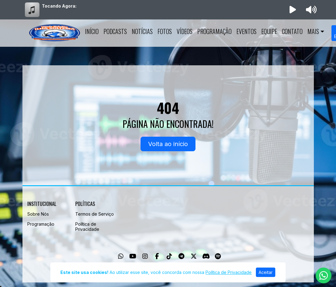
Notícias (142, 31)
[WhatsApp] (121, 256)
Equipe (269, 31)
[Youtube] (132, 256)
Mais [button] (313, 31)
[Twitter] (194, 256)
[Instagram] (145, 256)
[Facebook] (157, 256)
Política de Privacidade (87, 226)
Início (92, 31)
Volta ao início (168, 144)
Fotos (165, 31)
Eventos (246, 31)
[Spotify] (218, 256)
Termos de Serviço (94, 214)
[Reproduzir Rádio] (292, 9)
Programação (214, 31)
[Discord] (206, 256)
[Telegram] (181, 256)
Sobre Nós (38, 214)
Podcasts (115, 31)
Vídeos (184, 31)
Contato (292, 31)
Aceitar (266, 272)
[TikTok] (169, 256)
